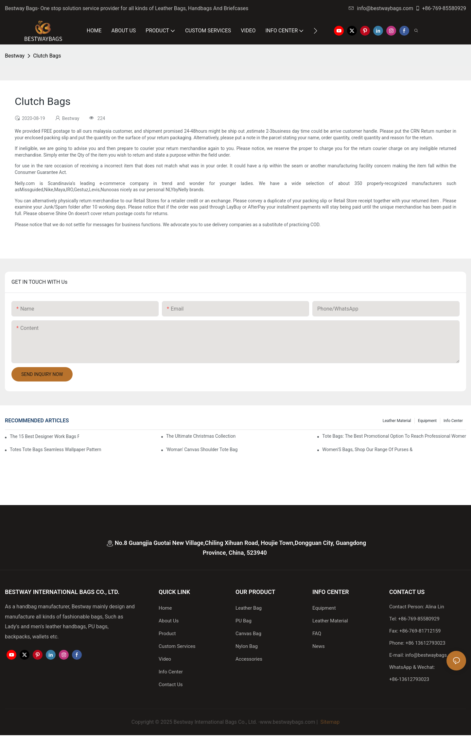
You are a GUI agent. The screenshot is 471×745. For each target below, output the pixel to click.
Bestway (15, 56)
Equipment (427, 420)
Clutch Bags (47, 56)
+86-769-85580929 (440, 8)
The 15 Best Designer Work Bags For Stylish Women (44, 436)
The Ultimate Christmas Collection (201, 436)
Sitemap (329, 722)
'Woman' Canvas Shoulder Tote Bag (202, 449)
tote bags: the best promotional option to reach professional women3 (394, 436)
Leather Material (397, 420)
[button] (315, 31)
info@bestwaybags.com (381, 8)
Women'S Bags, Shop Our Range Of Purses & (367, 449)
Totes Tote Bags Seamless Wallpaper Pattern (55, 449)
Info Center (453, 420)
